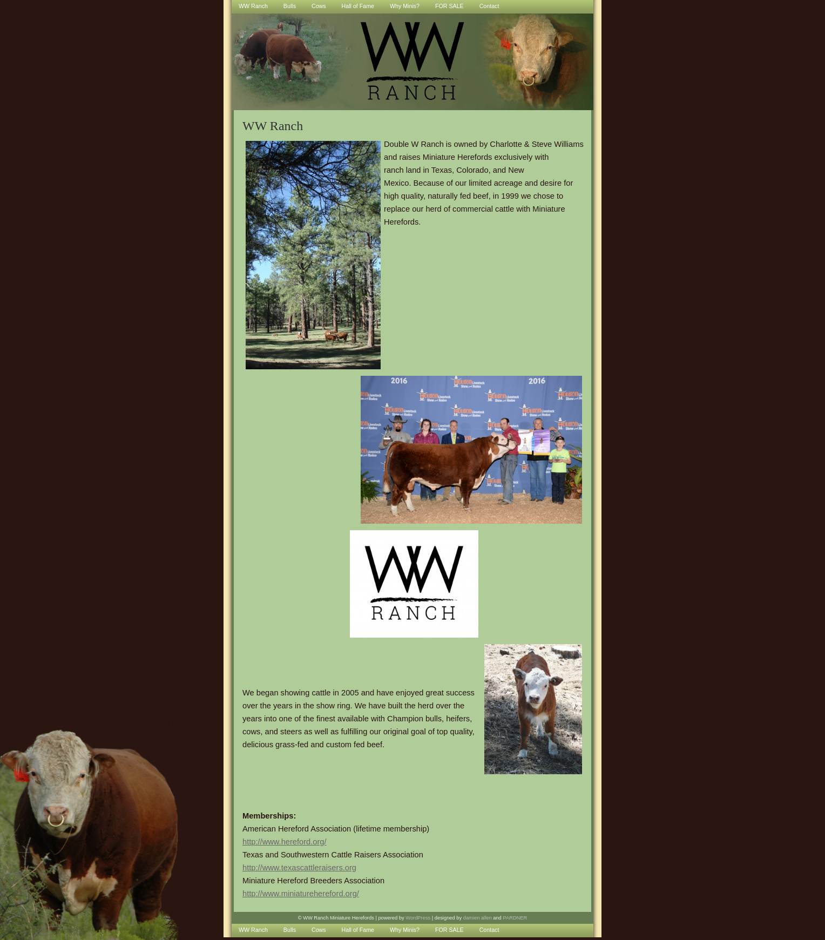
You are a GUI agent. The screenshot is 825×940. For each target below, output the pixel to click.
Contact (489, 930)
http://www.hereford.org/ (284, 841)
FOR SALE (449, 930)
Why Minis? (405, 930)
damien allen (477, 918)
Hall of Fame (358, 930)
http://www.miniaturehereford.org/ (300, 893)
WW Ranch (253, 930)
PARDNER (515, 918)
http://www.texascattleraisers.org (299, 867)
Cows (319, 930)
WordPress (417, 918)
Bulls (289, 930)
